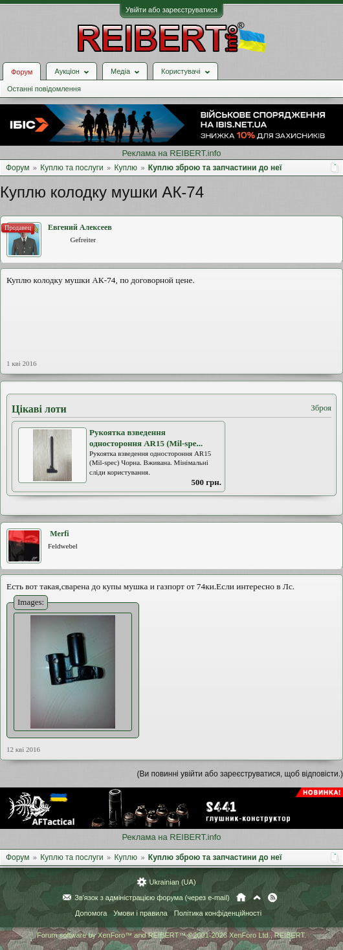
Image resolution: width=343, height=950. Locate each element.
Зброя (321, 408)
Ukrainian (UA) (172, 882)
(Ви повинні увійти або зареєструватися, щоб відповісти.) (240, 773)
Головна (241, 897)
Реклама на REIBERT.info (171, 153)
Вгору (256, 897)
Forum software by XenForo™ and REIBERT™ (171, 935)
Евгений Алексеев (80, 227)
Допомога (91, 913)
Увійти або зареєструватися (171, 10)
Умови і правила (140, 913)
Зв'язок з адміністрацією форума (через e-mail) (152, 897)
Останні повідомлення (44, 89)
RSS (272, 897)
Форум (21, 72)
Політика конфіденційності (217, 913)
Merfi (59, 533)
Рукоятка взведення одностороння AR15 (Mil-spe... (146, 437)
